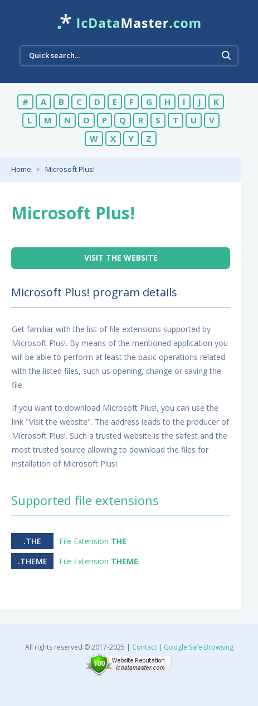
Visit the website (121, 257)
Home (21, 169)
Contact (144, 647)
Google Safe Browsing (198, 647)
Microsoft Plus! (70, 169)
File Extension (92, 541)
